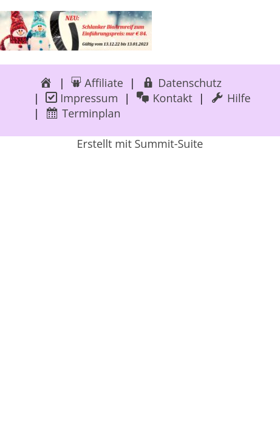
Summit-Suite (168, 143)
